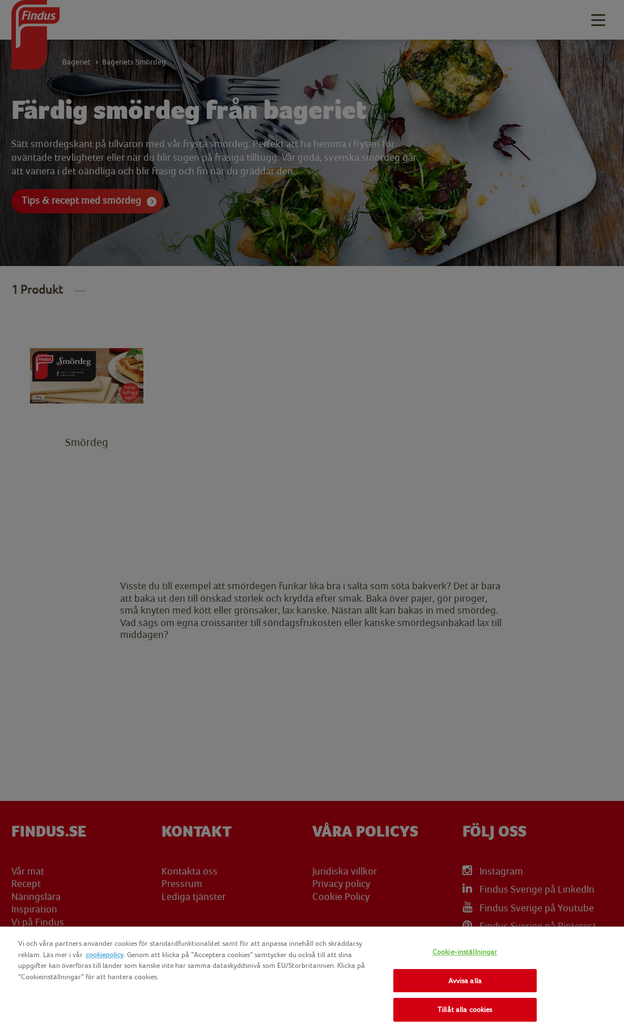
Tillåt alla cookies (465, 1009)
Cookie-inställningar (465, 952)
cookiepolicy (105, 954)
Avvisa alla (465, 980)
